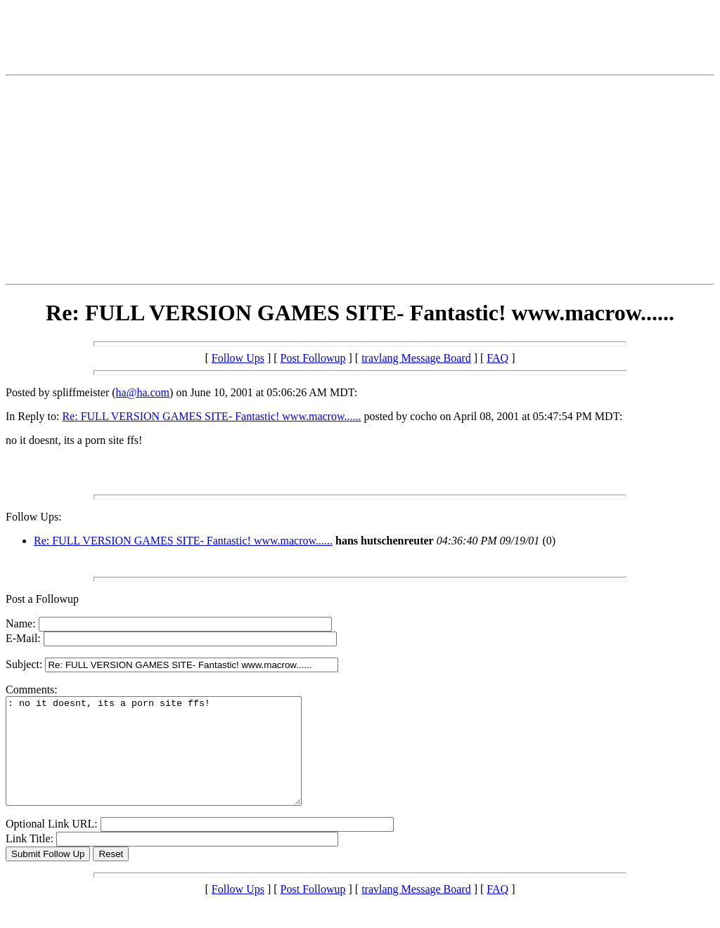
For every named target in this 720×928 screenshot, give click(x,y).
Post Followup (313, 358)
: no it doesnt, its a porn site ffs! (171, 761)
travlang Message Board (416, 358)
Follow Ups (238, 358)
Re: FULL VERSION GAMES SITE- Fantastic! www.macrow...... (211, 416)
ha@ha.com (142, 392)
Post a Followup (42, 599)
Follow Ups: (34, 517)
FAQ (497, 358)
